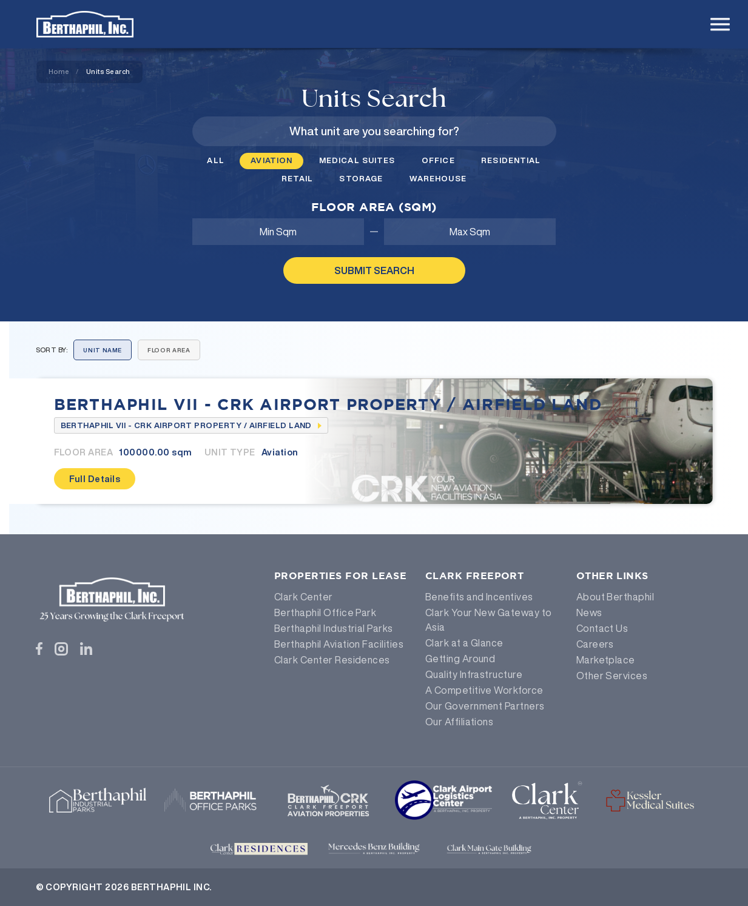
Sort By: (52, 349)
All (215, 160)
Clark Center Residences (332, 660)
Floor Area (168, 350)
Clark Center (303, 597)
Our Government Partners (485, 706)
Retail (297, 179)
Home (59, 71)
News (589, 612)
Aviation (271, 160)
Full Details (95, 478)
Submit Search (374, 270)
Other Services (612, 675)
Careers (595, 644)
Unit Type (229, 452)
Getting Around (460, 658)
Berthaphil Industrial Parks (333, 628)
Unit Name (102, 350)
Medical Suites (357, 160)
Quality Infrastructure (474, 674)
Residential (511, 160)
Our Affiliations (459, 721)
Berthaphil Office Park (325, 612)
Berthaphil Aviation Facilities (338, 644)
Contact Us (602, 628)
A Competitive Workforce (484, 690)
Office (438, 160)
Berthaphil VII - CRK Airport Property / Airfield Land (328, 403)
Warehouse (438, 179)
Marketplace (605, 660)
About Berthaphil (615, 597)
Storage (361, 179)
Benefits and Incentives (479, 597)
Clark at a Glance (464, 643)
